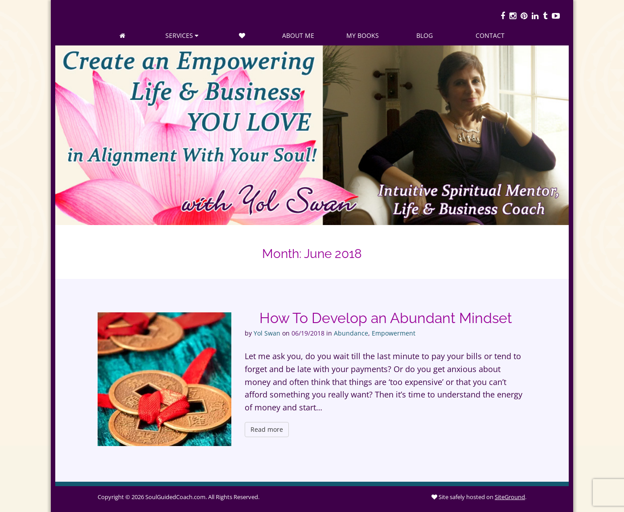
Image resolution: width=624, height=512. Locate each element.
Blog (424, 35)
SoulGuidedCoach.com (175, 497)
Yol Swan (267, 333)
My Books (362, 35)
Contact (490, 35)
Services (181, 35)
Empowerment (393, 333)
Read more (266, 429)
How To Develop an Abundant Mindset (385, 318)
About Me (298, 35)
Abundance (351, 333)
